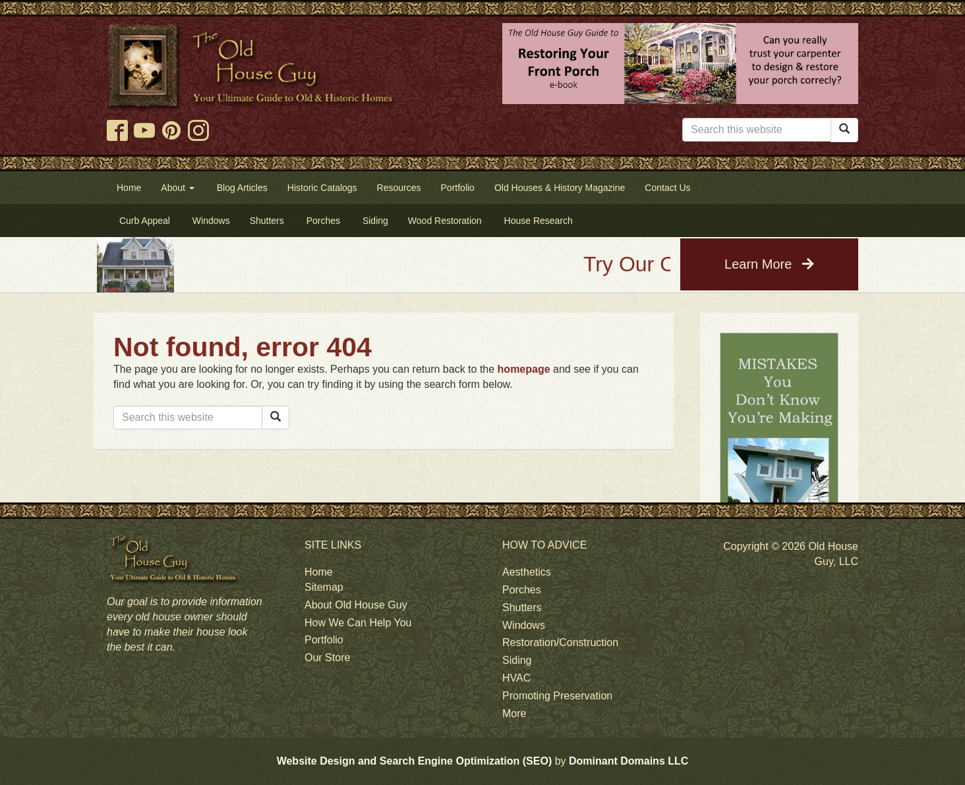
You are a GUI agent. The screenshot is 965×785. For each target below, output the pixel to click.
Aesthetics (526, 572)
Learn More (769, 264)
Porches (521, 589)
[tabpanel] (779, 482)
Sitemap (324, 587)
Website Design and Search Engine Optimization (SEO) (414, 761)
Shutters (522, 607)
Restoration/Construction (560, 642)
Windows (523, 625)
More (514, 713)
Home (319, 572)
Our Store (327, 657)
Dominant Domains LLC (628, 761)
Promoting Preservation (557, 695)
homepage (524, 369)
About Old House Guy (356, 604)
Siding (516, 660)
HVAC (516, 678)
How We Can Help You (358, 622)
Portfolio (324, 639)
